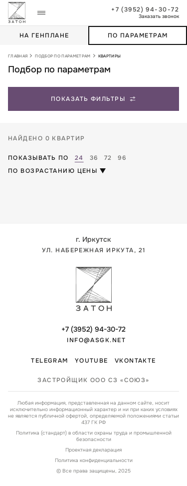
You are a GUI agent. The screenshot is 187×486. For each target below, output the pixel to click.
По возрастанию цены (52, 170)
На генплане (44, 35)
